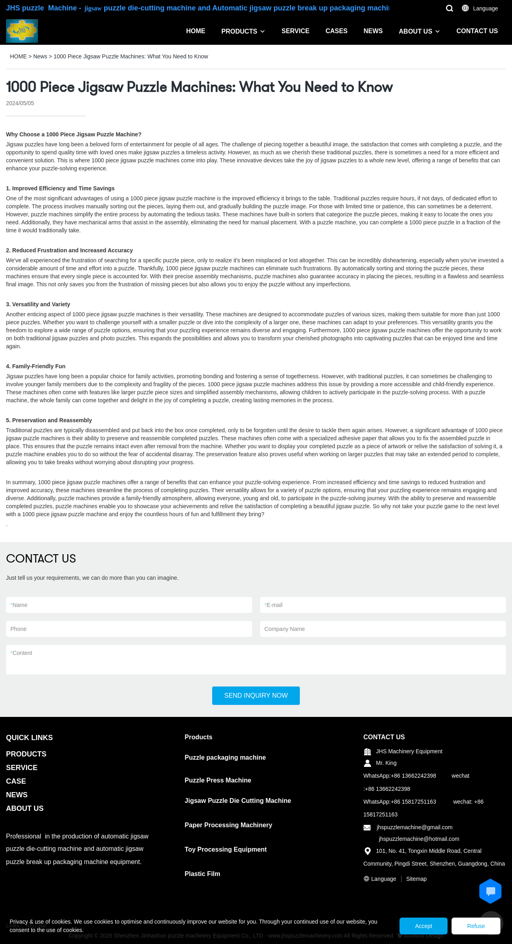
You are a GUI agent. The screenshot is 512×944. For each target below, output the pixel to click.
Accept (421, 926)
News (40, 56)
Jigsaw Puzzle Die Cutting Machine (238, 800)
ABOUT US (415, 31)
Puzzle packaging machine (225, 757)
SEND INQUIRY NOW (256, 695)
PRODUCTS (239, 31)
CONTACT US (477, 31)
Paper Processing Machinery (228, 825)
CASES (336, 31)
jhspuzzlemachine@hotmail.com (419, 839)
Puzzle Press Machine (218, 780)
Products (198, 737)
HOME (195, 31)
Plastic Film (202, 873)
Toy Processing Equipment (226, 849)
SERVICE (295, 31)
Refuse (475, 926)
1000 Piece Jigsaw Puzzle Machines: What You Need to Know (131, 56)
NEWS (373, 31)
